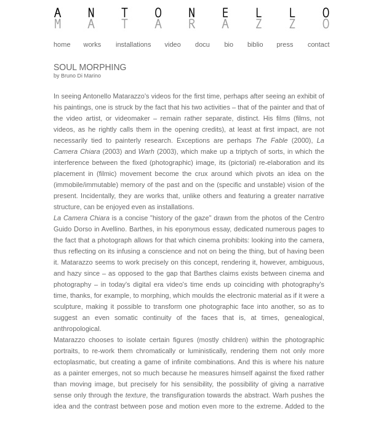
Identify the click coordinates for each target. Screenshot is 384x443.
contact (318, 44)
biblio (255, 44)
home (62, 44)
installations (133, 44)
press (285, 44)
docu (202, 44)
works (93, 44)
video (173, 44)
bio (228, 44)
